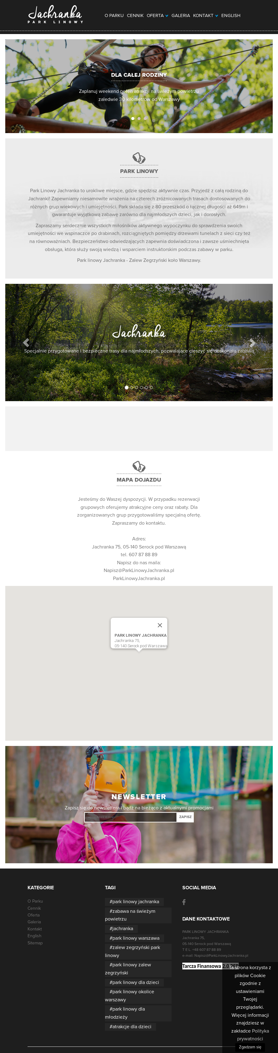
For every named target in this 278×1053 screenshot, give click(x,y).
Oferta (157, 15)
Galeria (181, 15)
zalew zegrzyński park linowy (132, 951)
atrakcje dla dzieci (131, 1026)
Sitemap (35, 943)
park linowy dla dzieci (135, 982)
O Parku (114, 15)
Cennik (135, 15)
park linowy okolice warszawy (129, 995)
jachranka (122, 928)
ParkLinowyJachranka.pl (139, 578)
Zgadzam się (250, 1047)
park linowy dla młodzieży (125, 1013)
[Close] (160, 625)
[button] (26, 342)
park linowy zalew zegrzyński (128, 968)
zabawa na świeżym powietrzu (130, 915)
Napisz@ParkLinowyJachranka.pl (139, 570)
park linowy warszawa (135, 938)
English (231, 15)
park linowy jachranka (135, 901)
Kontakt (205, 15)
